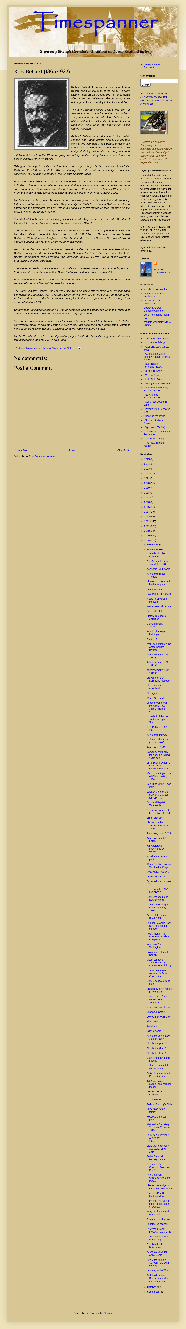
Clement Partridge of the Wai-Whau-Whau (159, 1187)
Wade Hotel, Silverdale (159, 606)
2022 (147, 473)
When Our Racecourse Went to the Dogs (159, 866)
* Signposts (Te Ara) (154, 427)
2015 (147, 507)
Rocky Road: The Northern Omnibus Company (158, 936)
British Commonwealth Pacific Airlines (159, 1075)
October (152, 1287)
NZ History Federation (156, 289)
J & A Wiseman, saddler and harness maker (159, 1084)
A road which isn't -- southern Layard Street (157, 719)
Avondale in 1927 (156, 747)
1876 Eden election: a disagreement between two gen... (158, 765)
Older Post (123, 450)
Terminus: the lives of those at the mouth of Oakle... (158, 1203)
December (153, 544)
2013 (147, 516)
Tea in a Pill (153, 639)
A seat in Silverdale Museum (157, 600)
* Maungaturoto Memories (158, 383)
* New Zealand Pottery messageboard (156, 389)
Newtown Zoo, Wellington (154, 946)
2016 (147, 502)
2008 (147, 540)
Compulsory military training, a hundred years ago (158, 755)
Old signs (152, 693)
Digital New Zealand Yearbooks (154, 295)
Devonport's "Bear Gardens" (156, 1093)
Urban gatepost (155, 817)
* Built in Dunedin (153, 371)
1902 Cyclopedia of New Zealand (157, 898)
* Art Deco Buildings (154, 342)
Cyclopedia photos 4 (158, 876)
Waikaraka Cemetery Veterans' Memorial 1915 (158, 1127)
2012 (147, 521)
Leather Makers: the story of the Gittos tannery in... (157, 794)
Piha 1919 (152, 1021)
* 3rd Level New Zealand (157, 338)
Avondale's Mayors (157, 734)
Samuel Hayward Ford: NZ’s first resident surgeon (159, 926)
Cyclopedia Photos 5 (158, 871)
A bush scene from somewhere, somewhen (157, 999)
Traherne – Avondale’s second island (159, 1067)
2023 (147, 468)
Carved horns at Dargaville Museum (158, 679)
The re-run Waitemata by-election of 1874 (158, 811)
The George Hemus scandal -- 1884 (157, 563)
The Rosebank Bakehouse (154, 1246)
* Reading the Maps (154, 416)
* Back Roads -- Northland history (153, 365)
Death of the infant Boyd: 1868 (157, 917)
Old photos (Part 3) (157, 1043)
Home (72, 450)
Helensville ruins (155, 589)
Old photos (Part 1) (157, 1053)
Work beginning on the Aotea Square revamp (159, 647)
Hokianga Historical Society (157, 953)
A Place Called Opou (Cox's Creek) (158, 741)
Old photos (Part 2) (157, 1048)
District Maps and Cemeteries (153, 302)
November (153, 549)
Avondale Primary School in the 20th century (158, 1262)
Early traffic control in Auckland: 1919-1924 (158, 1138)
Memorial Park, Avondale (155, 625)
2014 (147, 511)
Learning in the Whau (158, 1270)
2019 (147, 487)
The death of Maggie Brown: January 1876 (158, 907)
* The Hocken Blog (154, 438)
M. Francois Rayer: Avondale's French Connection (158, 973)
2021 (147, 478)
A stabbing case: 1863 (159, 833)
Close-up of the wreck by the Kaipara (158, 583)
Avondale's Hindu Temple (156, 575)
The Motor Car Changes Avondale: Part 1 (158, 1177)
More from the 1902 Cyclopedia (157, 891)
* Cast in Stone (152, 375)
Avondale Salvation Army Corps (157, 1253)
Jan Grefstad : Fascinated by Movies (155, 848)
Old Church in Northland (154, 687)
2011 (147, 526)
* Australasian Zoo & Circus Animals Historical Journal (157, 356)
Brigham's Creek (156, 1012)
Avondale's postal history (156, 839)
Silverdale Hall (154, 611)
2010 (147, 530)
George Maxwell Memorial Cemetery (154, 309)
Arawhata (152, 1026)
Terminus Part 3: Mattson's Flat (155, 1195)
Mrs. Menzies (154, 1099)
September (153, 1291)
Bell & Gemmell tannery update (156, 1158)
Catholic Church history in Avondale (159, 990)
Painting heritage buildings (156, 633)
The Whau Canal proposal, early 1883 (159, 1230)
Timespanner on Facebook (152, 66)
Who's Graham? (155, 698)
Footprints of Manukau (159, 1219)
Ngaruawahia (154, 1031)
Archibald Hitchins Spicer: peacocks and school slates (157, 1278)
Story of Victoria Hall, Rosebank (158, 1213)
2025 (147, 459)
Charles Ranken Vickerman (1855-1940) (157, 825)
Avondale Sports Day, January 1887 (158, 1037)
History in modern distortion (156, 617)
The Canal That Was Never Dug (158, 1238)
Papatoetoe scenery (157, 1224)
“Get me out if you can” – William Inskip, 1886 (159, 776)
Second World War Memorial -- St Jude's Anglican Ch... (157, 707)
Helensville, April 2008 (159, 593)
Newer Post (21, 450)
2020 (147, 483)
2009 (147, 535)
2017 (147, 497)
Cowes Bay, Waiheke (158, 1016)
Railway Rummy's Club (159, 1104)
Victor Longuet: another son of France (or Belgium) (159, 962)
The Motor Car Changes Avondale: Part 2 (158, 1167)
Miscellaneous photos (158, 1007)
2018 (147, 492)
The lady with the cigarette (156, 555)
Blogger (108, 1313)
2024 (147, 464)
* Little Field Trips (153, 379)
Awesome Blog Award (158, 569)
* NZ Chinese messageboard (152, 396)
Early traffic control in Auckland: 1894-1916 (158, 1148)
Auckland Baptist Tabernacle (156, 804)
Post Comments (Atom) (42, 456)
